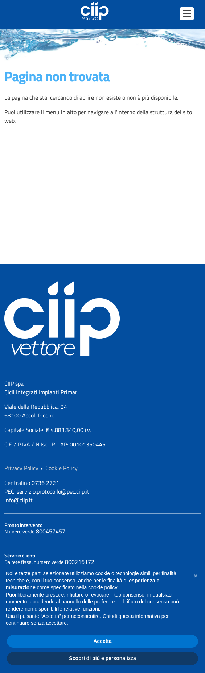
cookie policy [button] (102, 587)
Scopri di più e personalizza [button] (102, 658)
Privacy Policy (21, 468)
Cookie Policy (61, 468)
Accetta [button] (102, 641)
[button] (195, 576)
